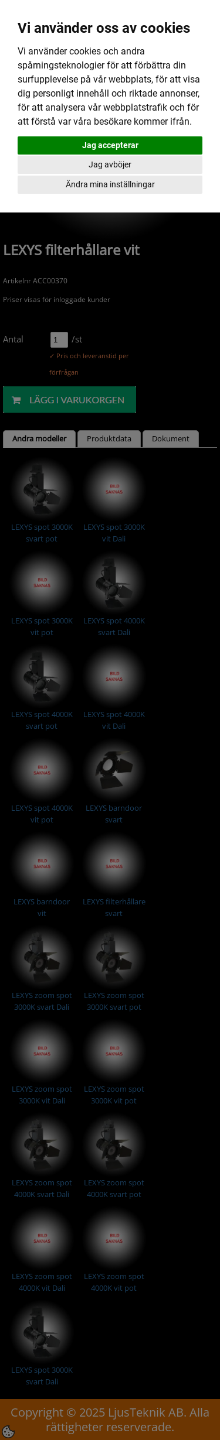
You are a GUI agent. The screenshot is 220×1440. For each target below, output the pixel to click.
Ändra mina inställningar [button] (110, 184)
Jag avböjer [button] (110, 164)
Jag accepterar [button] (110, 145)
